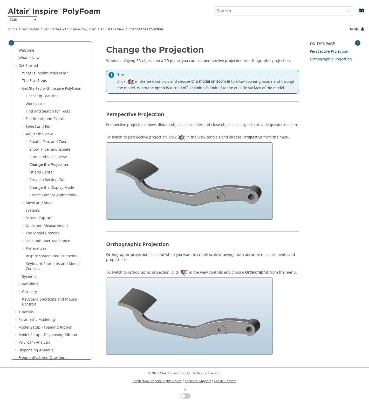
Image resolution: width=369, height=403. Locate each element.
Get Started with (69, 29)
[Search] (347, 11)
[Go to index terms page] (355, 13)
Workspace (35, 96)
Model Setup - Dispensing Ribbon (47, 327)
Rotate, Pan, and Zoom (49, 133)
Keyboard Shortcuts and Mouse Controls (53, 258)
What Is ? (45, 65)
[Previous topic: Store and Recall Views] (352, 30)
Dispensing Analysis (35, 342)
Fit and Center (41, 164)
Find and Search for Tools (48, 103)
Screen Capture (39, 210)
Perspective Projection (329, 51)
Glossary (29, 284)
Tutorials (26, 304)
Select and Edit (39, 118)
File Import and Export (45, 111)
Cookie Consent (225, 381)
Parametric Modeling (36, 311)
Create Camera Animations (52, 187)
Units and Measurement (47, 217)
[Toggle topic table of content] (357, 43)
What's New (28, 50)
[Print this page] (363, 29)
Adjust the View (112, 29)
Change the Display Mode (51, 179)
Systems (33, 202)
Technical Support (198, 381)
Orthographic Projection (331, 59)
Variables (30, 276)
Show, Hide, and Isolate (49, 141)
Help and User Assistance (48, 233)
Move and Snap (39, 195)
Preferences (36, 240)
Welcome (26, 42)
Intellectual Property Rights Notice (157, 381)
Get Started (30, 29)
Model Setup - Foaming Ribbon (45, 319)
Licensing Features (42, 88)
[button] (16, 42)
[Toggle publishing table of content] (11, 43)
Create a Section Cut (47, 172)
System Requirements (51, 248)
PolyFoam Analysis (34, 334)
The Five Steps (34, 72)
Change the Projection (145, 29)
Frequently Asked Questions (42, 349)
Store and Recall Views (49, 149)
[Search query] (284, 11)
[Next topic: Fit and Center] (357, 30)
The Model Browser (42, 225)
